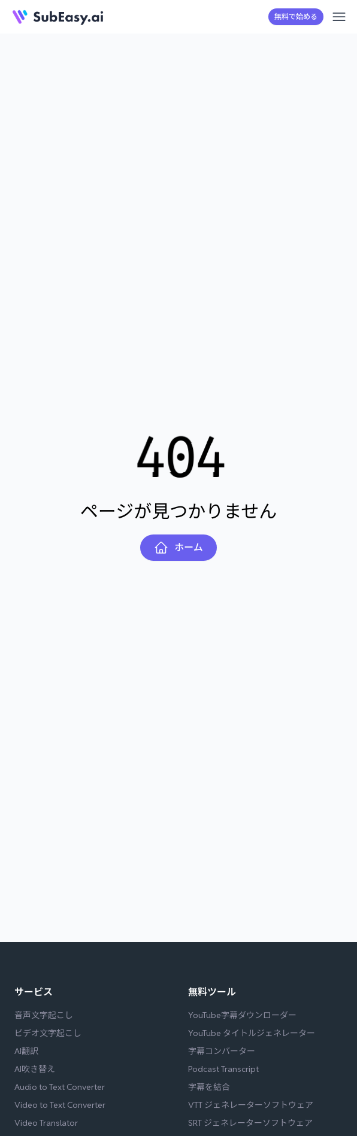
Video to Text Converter (59, 1104)
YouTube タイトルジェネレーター (251, 1033)
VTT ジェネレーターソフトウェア (250, 1104)
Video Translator (46, 1122)
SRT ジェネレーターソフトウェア (250, 1122)
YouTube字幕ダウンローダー (242, 1015)
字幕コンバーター (221, 1051)
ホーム (178, 547)
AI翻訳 (26, 1051)
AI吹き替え (34, 1069)
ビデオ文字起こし (47, 1033)
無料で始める (295, 16)
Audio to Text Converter (59, 1087)
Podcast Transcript (223, 1069)
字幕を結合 (209, 1087)
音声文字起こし (43, 1015)
